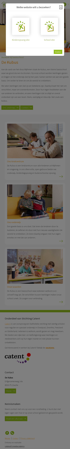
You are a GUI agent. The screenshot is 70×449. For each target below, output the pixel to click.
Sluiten (58, 52)
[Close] (60, 7)
